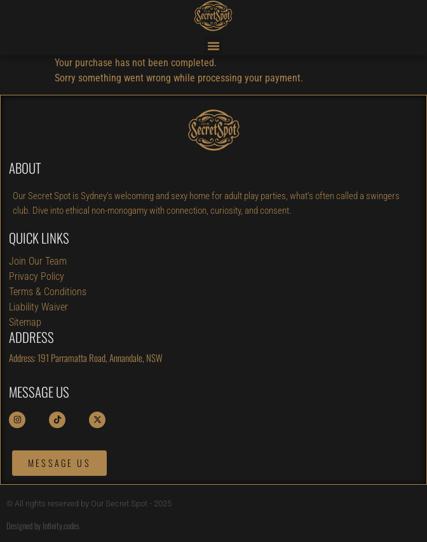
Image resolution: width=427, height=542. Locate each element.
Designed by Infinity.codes (42, 525)
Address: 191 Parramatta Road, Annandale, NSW (86, 358)
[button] (213, 45)
